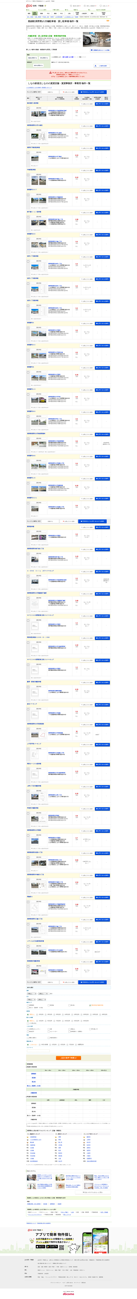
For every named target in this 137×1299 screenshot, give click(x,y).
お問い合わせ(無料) (102, 104)
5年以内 (58, 1014)
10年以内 (67, 1014)
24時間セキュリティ (34, 1029)
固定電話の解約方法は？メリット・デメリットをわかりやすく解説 (73, 1177)
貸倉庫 (59, 1204)
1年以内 (41, 1014)
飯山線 (32, 1142)
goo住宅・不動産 (29, 1259)
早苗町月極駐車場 (32, 808)
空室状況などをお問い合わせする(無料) (92, 92)
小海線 (32, 1158)
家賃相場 (75, 1266)
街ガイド (76, 1277)
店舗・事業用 (44, 1266)
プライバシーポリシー (55, 1282)
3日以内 (62, 1044)
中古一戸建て (64, 1212)
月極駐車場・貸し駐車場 (33, 1204)
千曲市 (88, 1155)
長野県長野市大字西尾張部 (35, 724)
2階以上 (73, 1029)
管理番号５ (30, 322)
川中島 (60, 1145)
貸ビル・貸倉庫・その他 (36, 1007)
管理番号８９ (31, 411)
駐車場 (70, 1266)
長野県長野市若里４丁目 (34, 852)
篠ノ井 (60, 1142)
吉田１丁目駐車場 (32, 256)
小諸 (59, 1158)
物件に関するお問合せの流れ (81, 1260)
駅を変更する (44, 58)
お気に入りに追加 (68, 92)
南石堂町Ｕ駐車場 (32, 103)
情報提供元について (31, 1223)
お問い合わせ (69, 1282)
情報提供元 (92, 1260)
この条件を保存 (103, 65)
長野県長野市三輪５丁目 (34, 919)
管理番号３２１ (32, 498)
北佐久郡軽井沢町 (92, 1161)
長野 (59, 1147)
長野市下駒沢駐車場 (33, 147)
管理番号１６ (31, 478)
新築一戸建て (58, 1270)
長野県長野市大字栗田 (34, 830)
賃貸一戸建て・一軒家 (54, 1266)
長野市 (88, 1147)
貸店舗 (52, 1005)
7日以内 (71, 1044)
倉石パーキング (32, 704)
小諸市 (88, 1153)
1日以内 (54, 1044)
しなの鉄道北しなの (35, 1139)
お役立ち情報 (28, 1277)
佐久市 (88, 1142)
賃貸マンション (64, 1266)
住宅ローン (82, 1270)
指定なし (32, 1014)
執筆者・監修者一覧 (93, 1277)
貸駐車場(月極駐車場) (97, 1005)
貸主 (51, 993)
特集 (39, 1277)
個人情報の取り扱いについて (44, 1263)
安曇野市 (89, 1158)
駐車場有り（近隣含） (77, 1031)
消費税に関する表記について (59, 1263)
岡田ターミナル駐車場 (34, 763)
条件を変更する (38, 65)
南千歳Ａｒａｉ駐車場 (34, 212)
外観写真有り (53, 1037)
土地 (72, 1212)
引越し (42, 1277)
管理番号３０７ (32, 189)
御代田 (60, 1155)
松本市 (88, 1145)
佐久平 (60, 1161)
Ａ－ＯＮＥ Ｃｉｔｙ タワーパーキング (40, 571)
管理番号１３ (31, 389)
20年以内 (86, 1014)
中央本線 (32, 1153)
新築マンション (41, 1270)
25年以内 (95, 1014)
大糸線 (32, 1147)
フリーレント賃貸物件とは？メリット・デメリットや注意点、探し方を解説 (101, 1186)
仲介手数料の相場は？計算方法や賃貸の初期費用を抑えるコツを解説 (44, 1186)
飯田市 (88, 1137)
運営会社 (84, 1282)
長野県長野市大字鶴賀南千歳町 (37, 593)
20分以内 (86, 1020)
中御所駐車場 (31, 169)
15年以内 (76, 1014)
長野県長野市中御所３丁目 (35, 874)
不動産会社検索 (62, 1277)
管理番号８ (30, 367)
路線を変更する (32, 58)
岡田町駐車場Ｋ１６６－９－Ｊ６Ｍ (38, 637)
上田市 (88, 1139)
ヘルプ (63, 1282)
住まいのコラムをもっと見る (93, 1192)
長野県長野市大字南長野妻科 (36, 433)
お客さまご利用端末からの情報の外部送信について (61, 1260)
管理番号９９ (31, 234)
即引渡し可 (94, 1029)
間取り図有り (33, 1037)
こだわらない (33, 1044)
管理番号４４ (31, 345)
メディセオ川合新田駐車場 (35, 941)
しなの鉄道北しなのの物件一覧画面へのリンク (39, 87)
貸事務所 (31, 1005)
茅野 (59, 1137)
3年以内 (49, 1014)
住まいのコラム (83, 1277)
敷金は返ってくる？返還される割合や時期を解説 (73, 1186)
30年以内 (104, 1014)
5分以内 (49, 1020)
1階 (51, 1029)
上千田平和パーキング (34, 743)
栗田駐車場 (30, 526)
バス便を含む (33, 1023)
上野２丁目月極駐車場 (34, 786)
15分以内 (76, 1020)
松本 (59, 1150)
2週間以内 (81, 1044)
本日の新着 (44, 1044)
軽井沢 (60, 1153)
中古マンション (50, 1270)
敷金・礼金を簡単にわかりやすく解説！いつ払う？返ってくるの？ (101, 1177)
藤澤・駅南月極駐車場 (34, 681)
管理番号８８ (31, 455)
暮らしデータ (67, 1214)
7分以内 (58, 1020)
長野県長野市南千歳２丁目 (35, 548)
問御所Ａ (30, 896)
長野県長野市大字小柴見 (34, 125)
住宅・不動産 (104, 1212)
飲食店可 (31, 1031)
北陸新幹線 (33, 1137)
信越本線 (32, 1145)
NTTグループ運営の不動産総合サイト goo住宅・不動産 (40, 1)
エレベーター (53, 1031)
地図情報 (101, 1277)
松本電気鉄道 (34, 1161)
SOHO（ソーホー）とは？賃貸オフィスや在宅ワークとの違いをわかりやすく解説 (44, 1177)
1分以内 (41, 1020)
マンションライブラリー (35, 1214)
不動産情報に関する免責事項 (44, 1223)
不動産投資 (75, 1270)
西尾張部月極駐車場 (33, 961)
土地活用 (46, 1273)
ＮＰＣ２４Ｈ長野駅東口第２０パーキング (40, 615)
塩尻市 (88, 1150)
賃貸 (39, 1266)
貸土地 (72, 1005)
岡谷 (59, 1139)
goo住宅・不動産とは (43, 1260)
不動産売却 (40, 1273)
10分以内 (67, 1020)
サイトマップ (77, 1282)
